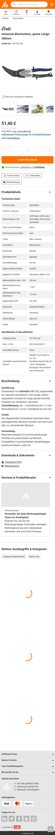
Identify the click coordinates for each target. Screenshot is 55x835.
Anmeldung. (13, 138)
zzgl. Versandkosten (21, 131)
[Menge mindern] (5, 150)
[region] (27, 109)
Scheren (5, 18)
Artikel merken (11, 175)
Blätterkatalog (11, 182)
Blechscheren (18, 18)
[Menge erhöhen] (50, 150)
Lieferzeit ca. (32, 167)
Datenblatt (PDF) (11, 462)
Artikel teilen (33, 175)
